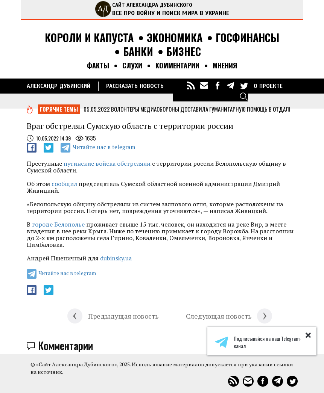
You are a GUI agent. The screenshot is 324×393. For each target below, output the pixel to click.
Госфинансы (247, 37)
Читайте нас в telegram (104, 147)
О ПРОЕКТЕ (268, 86)
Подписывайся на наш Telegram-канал (258, 342)
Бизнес (183, 51)
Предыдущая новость (123, 315)
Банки (138, 51)
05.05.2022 (97, 109)
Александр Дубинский (58, 86)
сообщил (64, 184)
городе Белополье (58, 224)
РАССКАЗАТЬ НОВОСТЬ (135, 86)
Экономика (174, 37)
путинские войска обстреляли (107, 163)
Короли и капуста (89, 37)
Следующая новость (218, 315)
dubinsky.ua (116, 258)
